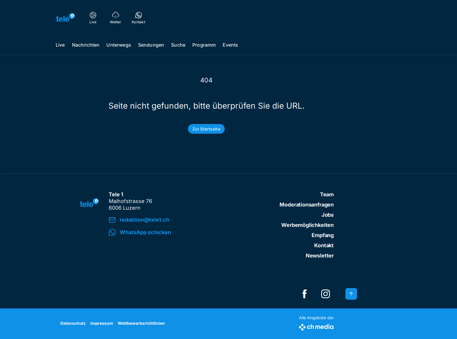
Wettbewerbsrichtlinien (141, 323)
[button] (189, 232)
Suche (178, 45)
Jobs (327, 215)
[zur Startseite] (65, 17)
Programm (204, 45)
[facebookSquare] (304, 294)
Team (327, 194)
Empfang (323, 235)
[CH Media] (316, 326)
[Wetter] (116, 17)
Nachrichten (86, 45)
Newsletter (320, 256)
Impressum (101, 323)
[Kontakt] (138, 17)
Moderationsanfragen (307, 205)
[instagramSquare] (325, 294)
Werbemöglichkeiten (307, 225)
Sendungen (151, 45)
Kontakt (324, 245)
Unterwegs (118, 45)
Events (230, 45)
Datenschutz (73, 323)
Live (60, 45)
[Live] (93, 17)
